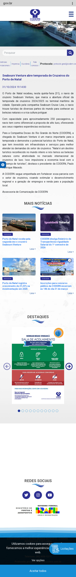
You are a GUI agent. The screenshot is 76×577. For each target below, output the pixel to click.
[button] (19, 409)
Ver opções (38, 560)
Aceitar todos (38, 571)
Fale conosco (34, 64)
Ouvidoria (25, 64)
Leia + (33, 249)
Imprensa (15, 64)
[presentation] (7, 366)
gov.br (7, 3)
